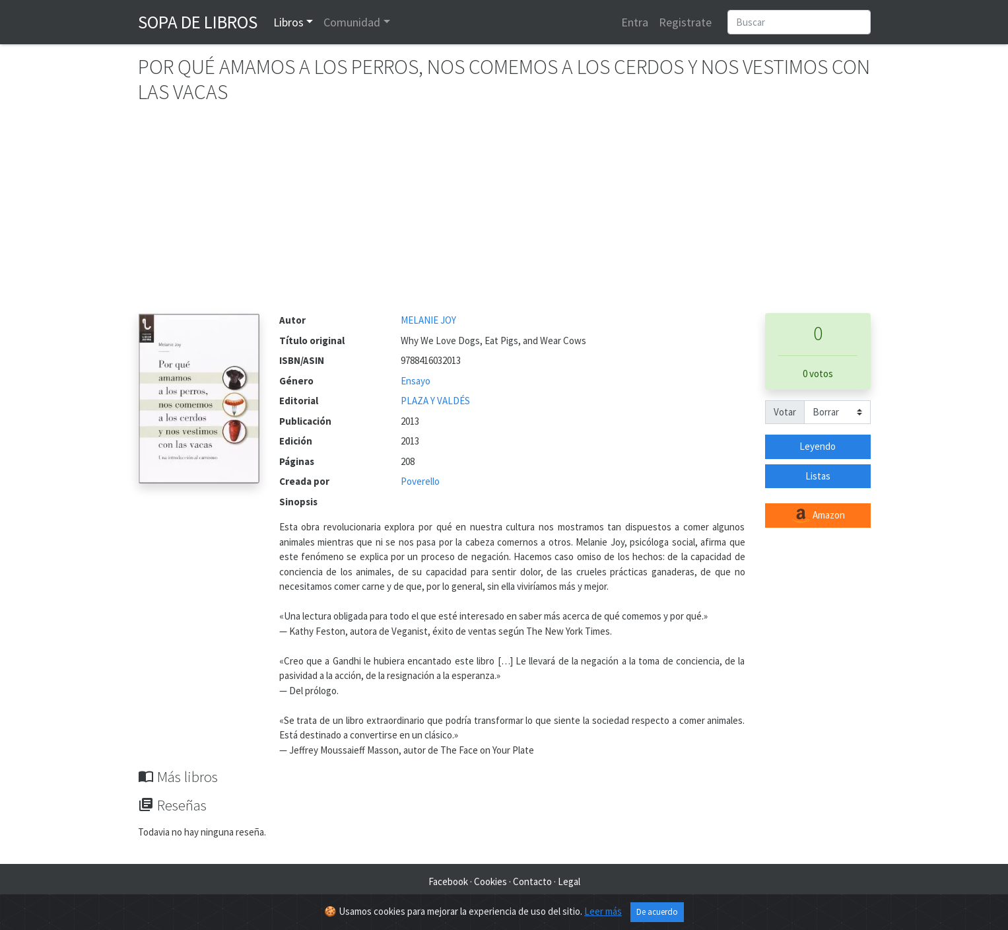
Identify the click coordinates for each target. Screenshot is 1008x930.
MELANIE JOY (428, 320)
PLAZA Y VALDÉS (435, 400)
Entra (634, 22)
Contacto (532, 881)
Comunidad (351, 22)
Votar (785, 412)
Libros (288, 22)
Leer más (603, 911)
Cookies (490, 881)
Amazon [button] (818, 516)
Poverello (420, 481)
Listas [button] (817, 476)
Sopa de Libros (197, 22)
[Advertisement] (504, 214)
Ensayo (415, 381)
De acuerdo (657, 911)
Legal (569, 881)
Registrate (685, 22)
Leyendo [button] (817, 446)
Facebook (448, 881)
